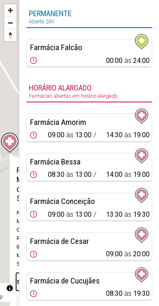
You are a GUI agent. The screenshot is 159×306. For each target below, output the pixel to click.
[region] (9, 153)
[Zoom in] (10, 10)
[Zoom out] (10, 23)
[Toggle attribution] (10, 288)
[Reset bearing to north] (10, 35)
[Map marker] (10, 143)
